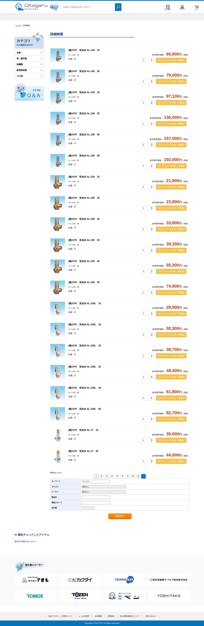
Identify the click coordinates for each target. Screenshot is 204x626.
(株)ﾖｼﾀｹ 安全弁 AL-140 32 (84, 113)
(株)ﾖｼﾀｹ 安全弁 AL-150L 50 (84, 409)
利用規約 (111, 616)
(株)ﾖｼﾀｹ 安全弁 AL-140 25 (84, 92)
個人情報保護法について (129, 616)
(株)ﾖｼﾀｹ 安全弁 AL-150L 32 (84, 366)
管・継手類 (30, 58)
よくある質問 (84, 616)
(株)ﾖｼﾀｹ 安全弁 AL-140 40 (84, 134)
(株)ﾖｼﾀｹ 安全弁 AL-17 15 (83, 430)
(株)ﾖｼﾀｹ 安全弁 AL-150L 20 (84, 324)
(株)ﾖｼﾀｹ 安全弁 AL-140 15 (84, 50)
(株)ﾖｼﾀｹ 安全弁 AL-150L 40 (84, 388)
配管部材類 (30, 70)
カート (197, 9)
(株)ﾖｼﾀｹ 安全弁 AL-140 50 (84, 155)
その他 (30, 76)
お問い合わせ (150, 616)
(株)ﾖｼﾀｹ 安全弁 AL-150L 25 (84, 345)
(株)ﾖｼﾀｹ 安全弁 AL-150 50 (84, 282)
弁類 (30, 53)
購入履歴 (168, 9)
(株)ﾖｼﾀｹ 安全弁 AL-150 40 (84, 261)
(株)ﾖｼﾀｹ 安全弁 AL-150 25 (84, 219)
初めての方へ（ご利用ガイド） (61, 616)
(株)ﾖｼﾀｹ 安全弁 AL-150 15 (84, 177)
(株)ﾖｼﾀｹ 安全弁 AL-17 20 (83, 451)
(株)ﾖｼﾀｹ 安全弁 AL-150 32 (84, 240)
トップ (18, 25)
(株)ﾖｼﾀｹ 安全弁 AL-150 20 (84, 198)
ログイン (182, 9)
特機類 (30, 64)
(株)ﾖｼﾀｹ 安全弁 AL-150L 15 (84, 303)
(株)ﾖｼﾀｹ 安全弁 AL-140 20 (84, 71)
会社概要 (98, 616)
